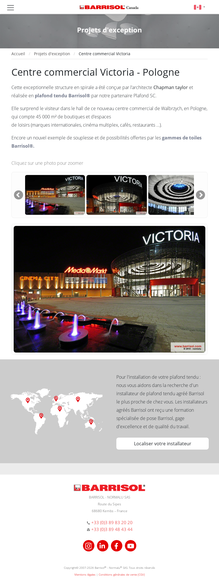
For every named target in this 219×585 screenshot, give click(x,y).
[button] (199, 7)
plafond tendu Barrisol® (62, 95)
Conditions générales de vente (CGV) (122, 574)
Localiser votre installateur (162, 443)
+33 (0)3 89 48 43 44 (112, 529)
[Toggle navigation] (10, 7)
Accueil (18, 53)
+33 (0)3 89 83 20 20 (112, 522)
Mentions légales (85, 574)
